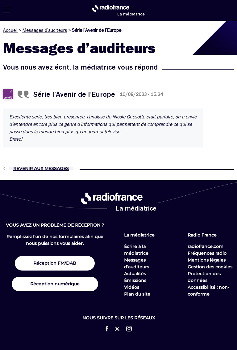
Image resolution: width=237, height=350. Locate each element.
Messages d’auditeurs (44, 30)
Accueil (10, 30)
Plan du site (137, 294)
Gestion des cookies (210, 267)
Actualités (135, 273)
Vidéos (131, 287)
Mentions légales (207, 260)
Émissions (135, 280)
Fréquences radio (207, 253)
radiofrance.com (205, 246)
